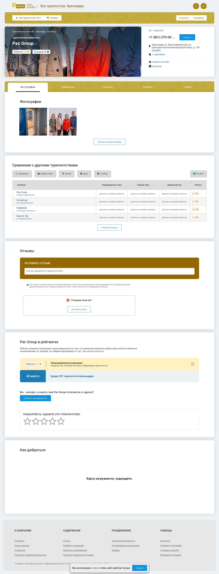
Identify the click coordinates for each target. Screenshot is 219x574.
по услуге (184, 18)
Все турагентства (28, 18)
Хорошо (139, 568)
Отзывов (40, 51)
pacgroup (157, 66)
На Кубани (22, 200)
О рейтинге (20, 550)
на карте (156, 50)
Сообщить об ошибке (171, 545)
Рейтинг (148, 86)
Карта (188, 86)
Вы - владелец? (156, 30)
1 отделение (158, 54)
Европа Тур (22, 216)
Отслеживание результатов (125, 545)
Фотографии (27, 86)
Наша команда (21, 545)
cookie (94, 568)
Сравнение (68, 86)
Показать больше (109, 227)
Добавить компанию (73, 545)
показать (187, 37)
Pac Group (21, 192)
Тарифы (116, 550)
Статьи (66, 541)
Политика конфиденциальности (30, 555)
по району (198, 18)
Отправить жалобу (169, 550)
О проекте (19, 541)
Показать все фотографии (109, 142)
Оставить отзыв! (79, 309)
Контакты (165, 541)
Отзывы (52, 18)
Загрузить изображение (75, 550)
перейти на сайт (160, 61)
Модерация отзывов (170, 555)
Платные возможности (123, 541)
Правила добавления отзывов (78, 555)
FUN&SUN (21, 208)
